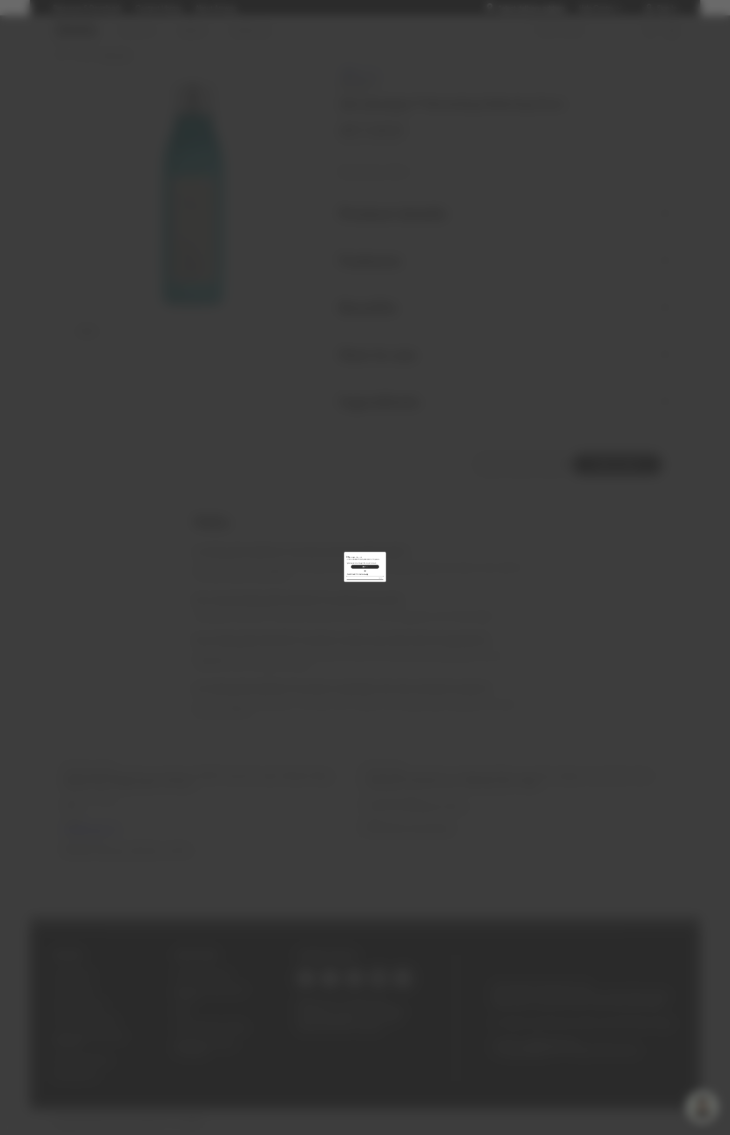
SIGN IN (365, 562)
